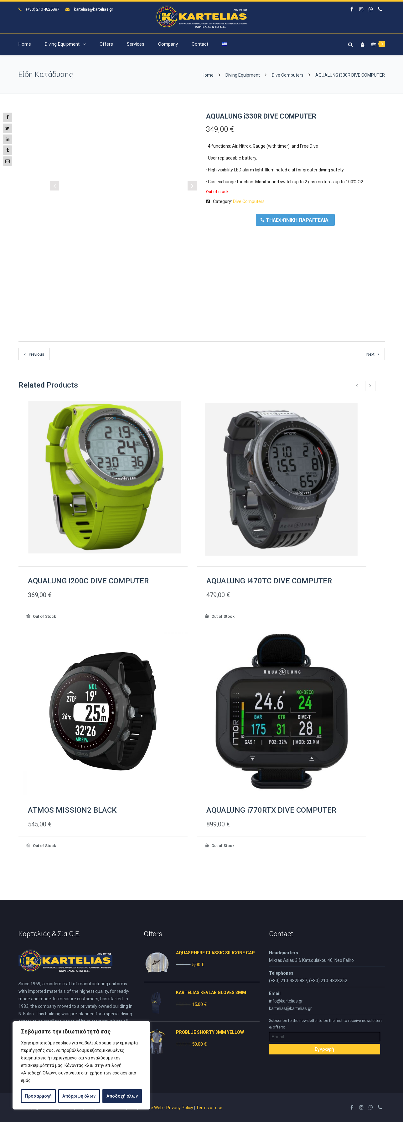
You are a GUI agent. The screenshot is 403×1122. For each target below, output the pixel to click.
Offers (106, 44)
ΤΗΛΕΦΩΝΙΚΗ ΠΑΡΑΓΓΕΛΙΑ (294, 220)
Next (370, 354)
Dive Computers (287, 75)
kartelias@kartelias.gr (93, 9)
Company (168, 44)
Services (135, 44)
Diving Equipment (62, 44)
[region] (81, 1065)
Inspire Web (151, 1107)
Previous (36, 354)
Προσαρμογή (38, 1096)
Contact (200, 44)
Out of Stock (44, 616)
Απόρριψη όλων (79, 1096)
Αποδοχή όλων (122, 1096)
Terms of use (209, 1107)
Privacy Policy (179, 1107)
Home (24, 44)
